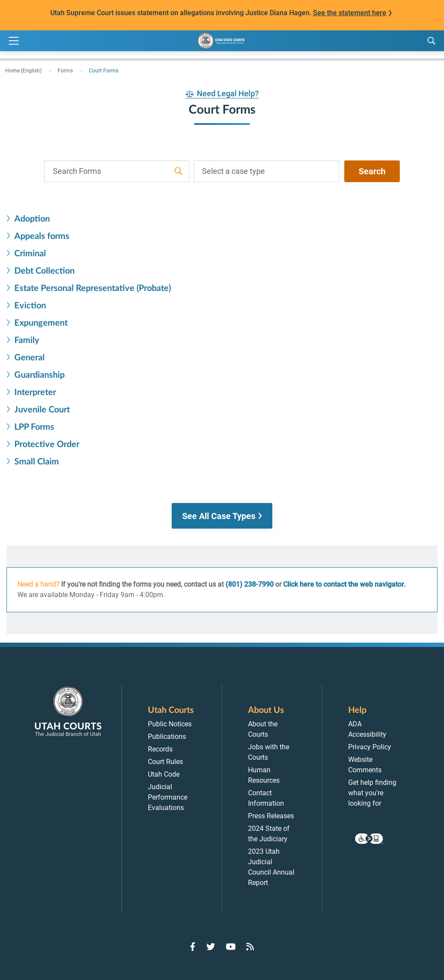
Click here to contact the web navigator (343, 584)
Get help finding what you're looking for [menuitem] (372, 792)
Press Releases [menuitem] (271, 816)
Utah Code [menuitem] (164, 774)
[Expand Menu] (14, 41)
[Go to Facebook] (193, 946)
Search (372, 171)
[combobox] (266, 171)
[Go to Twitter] (210, 946)
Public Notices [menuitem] (170, 724)
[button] (222, 516)
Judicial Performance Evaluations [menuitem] (167, 797)
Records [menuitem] (160, 749)
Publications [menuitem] (167, 736)
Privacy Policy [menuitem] (369, 747)
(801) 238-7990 (249, 584)
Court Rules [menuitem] (165, 762)
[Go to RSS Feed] (250, 946)
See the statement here (349, 13)
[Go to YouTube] (231, 946)
